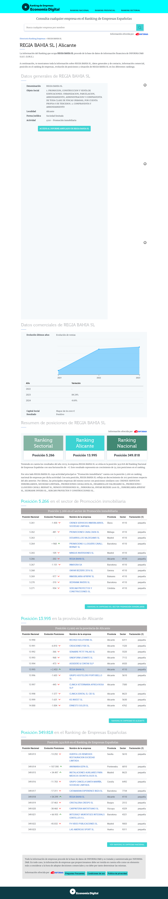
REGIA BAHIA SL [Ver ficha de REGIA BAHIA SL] (77, 558)
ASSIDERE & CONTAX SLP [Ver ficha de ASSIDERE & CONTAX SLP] (81, 663)
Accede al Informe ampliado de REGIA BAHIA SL (64, 128)
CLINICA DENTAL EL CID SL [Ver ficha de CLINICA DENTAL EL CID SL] (82, 693)
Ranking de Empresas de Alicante (127, 721)
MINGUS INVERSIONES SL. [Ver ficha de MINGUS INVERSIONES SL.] (81, 552)
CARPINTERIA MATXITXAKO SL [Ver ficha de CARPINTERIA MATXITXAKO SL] (84, 808)
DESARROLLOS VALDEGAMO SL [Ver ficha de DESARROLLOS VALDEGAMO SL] (84, 537)
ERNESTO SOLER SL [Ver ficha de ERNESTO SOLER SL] (79, 705)
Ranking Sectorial (130, 10)
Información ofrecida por (129, 34)
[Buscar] (140, 27)
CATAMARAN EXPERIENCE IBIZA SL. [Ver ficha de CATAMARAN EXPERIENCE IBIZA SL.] (86, 790)
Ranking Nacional (79, 10)
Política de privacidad (117, 873)
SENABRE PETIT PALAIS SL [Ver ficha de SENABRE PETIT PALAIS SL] (82, 651)
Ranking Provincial (105, 10)
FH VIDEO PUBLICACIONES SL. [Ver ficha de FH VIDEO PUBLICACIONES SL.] (83, 823)
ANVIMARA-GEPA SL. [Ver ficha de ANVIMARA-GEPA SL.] (79, 766)
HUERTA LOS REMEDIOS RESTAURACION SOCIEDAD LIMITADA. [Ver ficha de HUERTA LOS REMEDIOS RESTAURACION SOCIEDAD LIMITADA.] (82, 757)
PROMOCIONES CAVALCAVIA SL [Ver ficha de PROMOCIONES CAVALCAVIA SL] (84, 532)
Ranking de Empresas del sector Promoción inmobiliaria (115, 607)
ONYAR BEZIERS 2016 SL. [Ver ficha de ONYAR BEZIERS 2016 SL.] (81, 570)
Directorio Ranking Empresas (32, 39)
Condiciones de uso (96, 873)
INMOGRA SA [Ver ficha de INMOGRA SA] (75, 564)
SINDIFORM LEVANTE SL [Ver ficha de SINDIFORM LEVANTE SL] (81, 657)
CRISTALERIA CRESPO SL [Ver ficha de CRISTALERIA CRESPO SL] (81, 802)
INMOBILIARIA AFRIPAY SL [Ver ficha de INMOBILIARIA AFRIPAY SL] (81, 576)
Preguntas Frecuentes (75, 873)
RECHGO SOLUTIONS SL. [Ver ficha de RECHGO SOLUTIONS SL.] (81, 639)
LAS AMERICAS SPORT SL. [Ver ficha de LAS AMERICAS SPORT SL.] (81, 829)
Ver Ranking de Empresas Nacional (127, 844)
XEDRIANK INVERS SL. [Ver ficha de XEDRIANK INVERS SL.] (79, 582)
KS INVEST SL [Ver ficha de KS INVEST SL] (76, 699)
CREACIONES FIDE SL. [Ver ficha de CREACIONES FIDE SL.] (79, 645)
